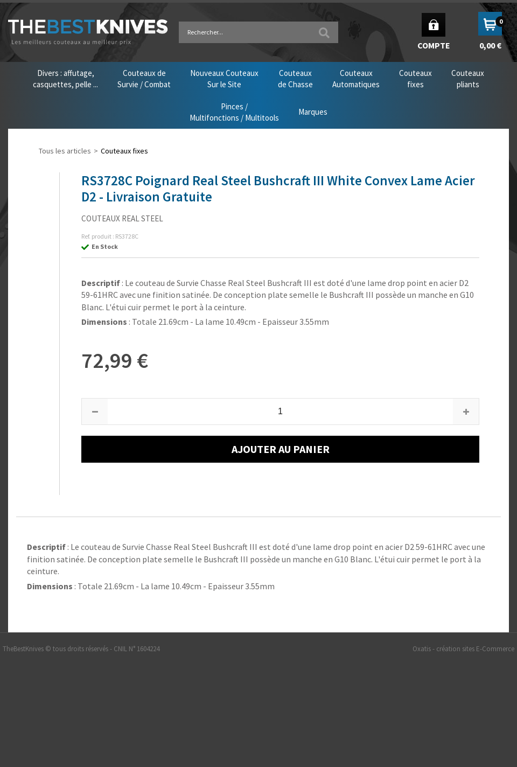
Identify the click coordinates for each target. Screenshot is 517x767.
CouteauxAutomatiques (356, 78)
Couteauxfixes (415, 78)
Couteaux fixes (124, 151)
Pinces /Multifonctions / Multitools (234, 112)
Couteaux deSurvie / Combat (144, 78)
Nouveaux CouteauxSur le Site (224, 78)
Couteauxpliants (467, 78)
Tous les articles (65, 151)
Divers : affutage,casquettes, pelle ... (65, 78)
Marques (312, 112)
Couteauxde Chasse (295, 78)
